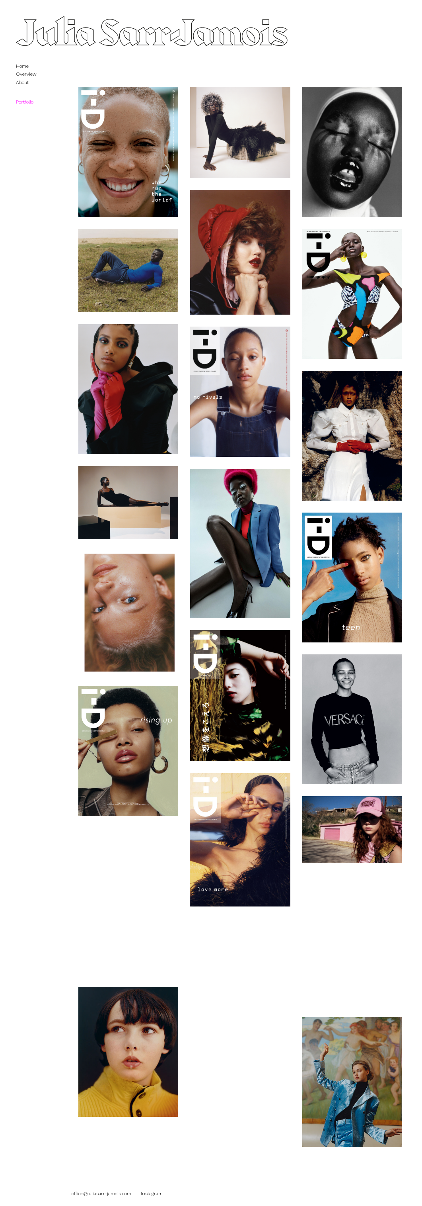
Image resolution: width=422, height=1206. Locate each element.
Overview (26, 74)
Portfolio (28, 102)
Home (22, 66)
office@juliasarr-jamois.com (101, 1193)
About (22, 82)
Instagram (152, 1193)
